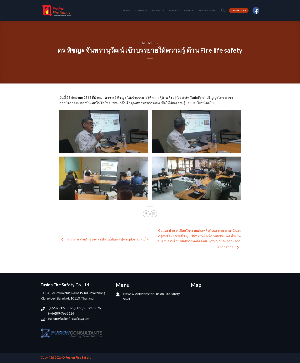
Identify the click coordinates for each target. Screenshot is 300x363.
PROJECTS (158, 10)
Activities (150, 43)
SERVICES (174, 10)
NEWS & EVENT (208, 10)
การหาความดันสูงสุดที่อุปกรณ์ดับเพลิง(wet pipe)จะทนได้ (104, 239)
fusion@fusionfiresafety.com (68, 318)
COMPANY (141, 10)
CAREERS (189, 10)
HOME (126, 10)
